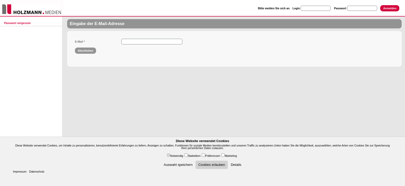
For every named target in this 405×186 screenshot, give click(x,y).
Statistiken (194, 155)
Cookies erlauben (211, 165)
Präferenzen (212, 155)
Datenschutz (36, 171)
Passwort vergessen (17, 23)
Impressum (20, 171)
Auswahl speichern (178, 165)
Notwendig (176, 155)
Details (236, 165)
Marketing (231, 155)
